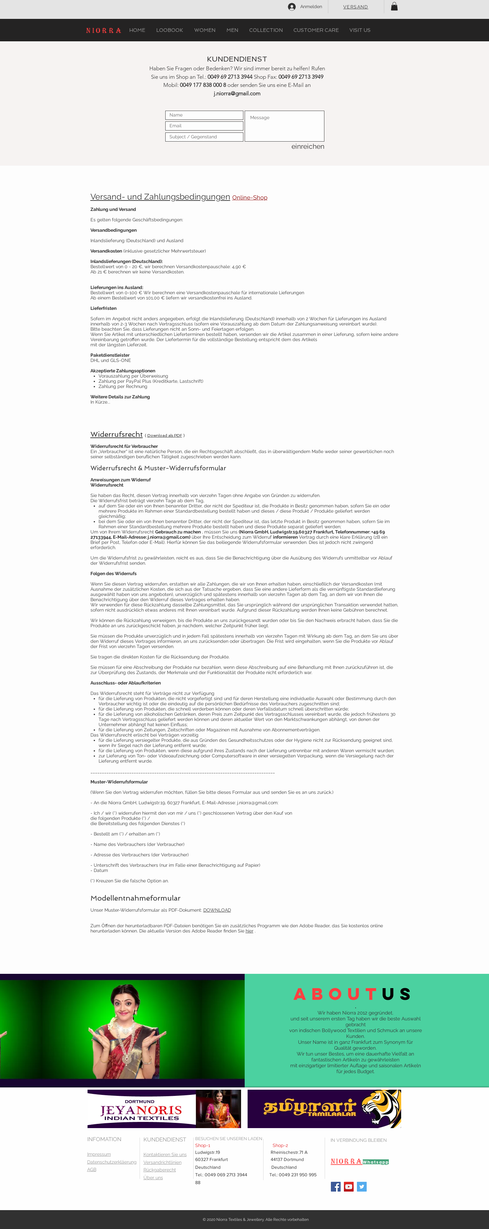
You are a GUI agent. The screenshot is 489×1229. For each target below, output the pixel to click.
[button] (394, 6)
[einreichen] (301, 146)
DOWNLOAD (217, 910)
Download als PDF (164, 435)
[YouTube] (349, 1187)
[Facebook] (336, 1187)
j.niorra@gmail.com (237, 93)
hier (249, 930)
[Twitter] (362, 1187)
